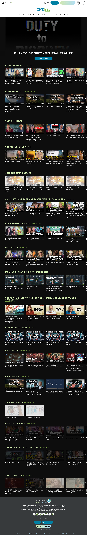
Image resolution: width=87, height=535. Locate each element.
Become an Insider (68, 3)
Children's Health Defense (19, 533)
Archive (50, 14)
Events (29, 14)
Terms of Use (39, 533)
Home (20, 14)
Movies (34, 14)
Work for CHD (61, 533)
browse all (28, 65)
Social (73, 533)
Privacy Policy (47, 533)
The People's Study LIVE (18, 147)
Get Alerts (56, 14)
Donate (54, 3)
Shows (25, 14)
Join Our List (47, 522)
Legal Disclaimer (30, 533)
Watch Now (43, 58)
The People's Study (42, 14)
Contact (68, 533)
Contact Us (63, 14)
